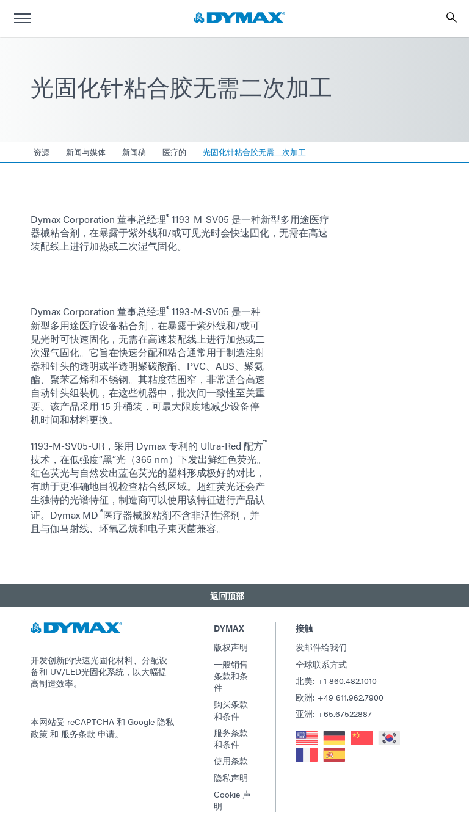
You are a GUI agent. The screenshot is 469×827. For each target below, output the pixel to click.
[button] (234, 595)
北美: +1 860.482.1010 (336, 680)
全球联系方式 (321, 664)
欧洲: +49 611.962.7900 (340, 697)
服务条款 (78, 733)
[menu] (22, 18)
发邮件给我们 (321, 647)
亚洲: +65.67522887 (334, 713)
